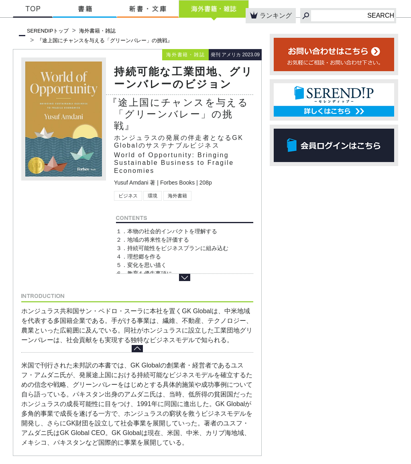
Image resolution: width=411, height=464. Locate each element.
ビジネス (128, 196)
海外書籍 (177, 196)
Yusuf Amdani (131, 182)
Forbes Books (177, 182)
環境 (152, 196)
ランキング (271, 15)
